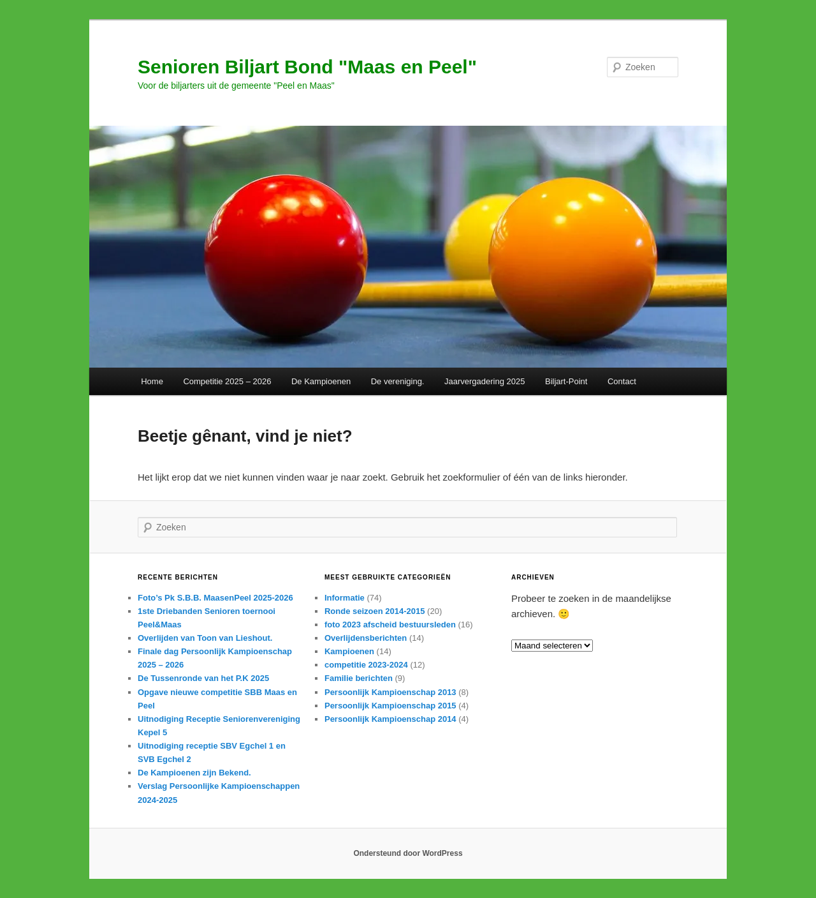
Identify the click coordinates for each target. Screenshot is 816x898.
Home (152, 381)
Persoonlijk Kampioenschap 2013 (390, 692)
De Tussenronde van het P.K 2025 (203, 678)
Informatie (344, 597)
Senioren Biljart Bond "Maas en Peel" (307, 66)
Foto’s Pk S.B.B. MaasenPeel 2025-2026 (215, 597)
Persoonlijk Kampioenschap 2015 (390, 705)
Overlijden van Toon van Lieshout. (205, 638)
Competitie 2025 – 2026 (227, 381)
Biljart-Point (566, 381)
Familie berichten (358, 678)
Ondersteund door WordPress (407, 853)
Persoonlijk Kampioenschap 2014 (390, 719)
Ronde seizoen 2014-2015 (374, 611)
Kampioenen (349, 651)
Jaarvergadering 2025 (484, 381)
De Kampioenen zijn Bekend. (194, 772)
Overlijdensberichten (365, 638)
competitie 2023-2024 (366, 665)
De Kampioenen (321, 381)
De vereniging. (398, 381)
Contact (622, 381)
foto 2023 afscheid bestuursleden (390, 624)
